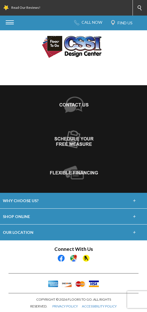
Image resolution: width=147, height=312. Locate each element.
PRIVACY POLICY (65, 306)
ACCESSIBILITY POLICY (99, 306)
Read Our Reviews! (26, 7)
